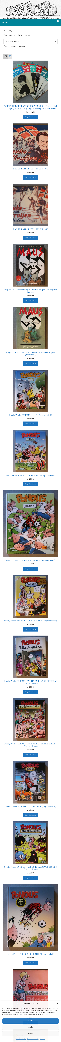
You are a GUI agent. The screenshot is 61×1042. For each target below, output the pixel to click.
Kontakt (42, 1039)
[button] (57, 1003)
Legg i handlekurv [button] (30, 117)
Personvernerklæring (33, 1039)
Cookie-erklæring (21, 1039)
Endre (30, 1033)
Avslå (30, 1027)
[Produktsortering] (30, 41)
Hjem (5, 31)
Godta (30, 1021)
